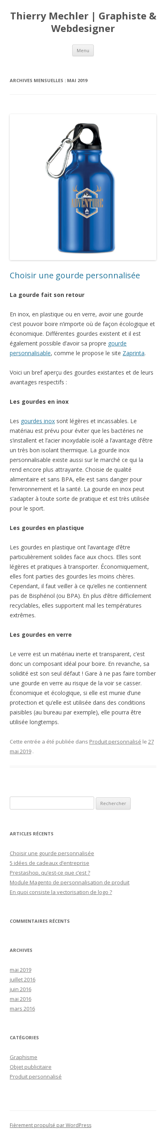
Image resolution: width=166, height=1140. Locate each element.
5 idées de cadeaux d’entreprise (49, 863)
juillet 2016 (22, 979)
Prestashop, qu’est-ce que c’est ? (50, 872)
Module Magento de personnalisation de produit (69, 882)
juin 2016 (20, 989)
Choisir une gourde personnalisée (75, 275)
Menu (83, 50)
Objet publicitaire (31, 1066)
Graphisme (23, 1057)
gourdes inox (38, 421)
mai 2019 (20, 969)
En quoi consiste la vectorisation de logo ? (61, 892)
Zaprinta (133, 353)
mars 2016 (22, 1008)
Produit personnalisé (115, 741)
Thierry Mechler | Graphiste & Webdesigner (83, 22)
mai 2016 (20, 998)
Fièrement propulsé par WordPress (50, 1125)
